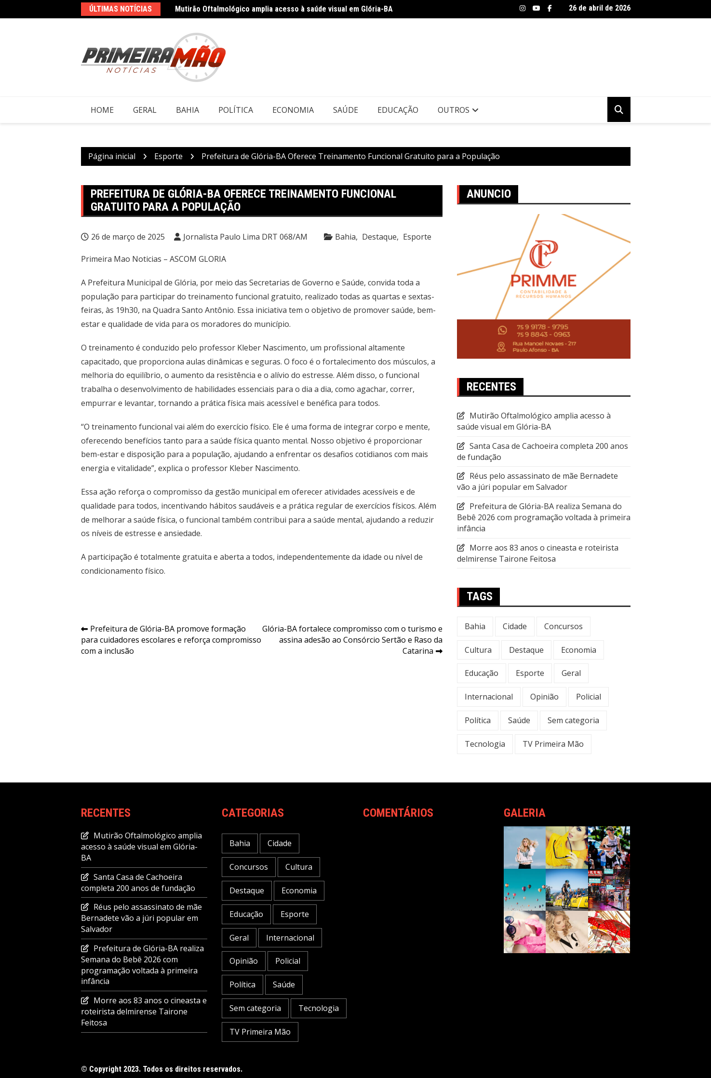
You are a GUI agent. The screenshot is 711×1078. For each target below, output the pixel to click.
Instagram (522, 8)
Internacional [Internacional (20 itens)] (489, 696)
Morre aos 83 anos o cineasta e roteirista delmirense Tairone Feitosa (537, 553)
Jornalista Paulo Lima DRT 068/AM (245, 236)
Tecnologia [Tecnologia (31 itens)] (485, 744)
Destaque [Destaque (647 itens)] (526, 650)
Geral (145, 110)
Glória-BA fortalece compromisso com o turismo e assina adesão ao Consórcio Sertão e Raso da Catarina (352, 639)
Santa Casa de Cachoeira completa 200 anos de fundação (138, 882)
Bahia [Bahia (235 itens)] (475, 626)
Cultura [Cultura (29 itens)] (478, 650)
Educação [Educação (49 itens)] (481, 673)
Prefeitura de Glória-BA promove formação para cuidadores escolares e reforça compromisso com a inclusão (171, 639)
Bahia (187, 110)
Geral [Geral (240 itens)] (571, 673)
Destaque (379, 236)
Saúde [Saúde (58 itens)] (519, 720)
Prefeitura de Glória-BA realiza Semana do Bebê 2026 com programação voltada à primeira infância (544, 517)
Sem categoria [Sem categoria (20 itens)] (573, 720)
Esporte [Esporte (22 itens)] (530, 673)
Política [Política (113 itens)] (478, 720)
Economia (293, 110)
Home (102, 110)
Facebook (550, 8)
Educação (397, 110)
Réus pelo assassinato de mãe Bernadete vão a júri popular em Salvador (537, 481)
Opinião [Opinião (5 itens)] (544, 696)
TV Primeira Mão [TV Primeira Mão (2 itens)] (553, 744)
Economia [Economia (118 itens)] (578, 650)
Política (235, 110)
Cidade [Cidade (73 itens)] (515, 626)
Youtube (536, 8)
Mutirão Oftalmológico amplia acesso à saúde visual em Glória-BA (284, 8)
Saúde (345, 110)
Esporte (417, 236)
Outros (454, 110)
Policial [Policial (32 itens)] (588, 696)
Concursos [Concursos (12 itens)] (563, 626)
